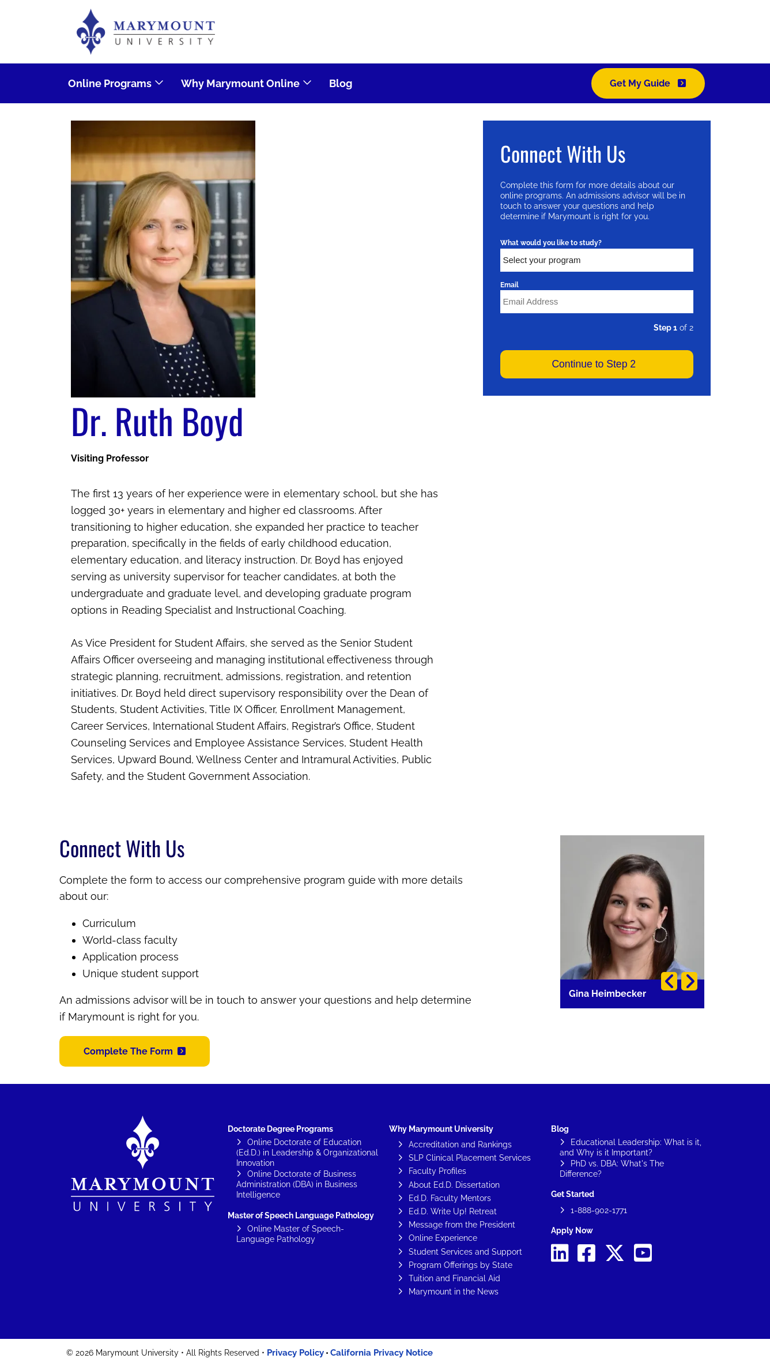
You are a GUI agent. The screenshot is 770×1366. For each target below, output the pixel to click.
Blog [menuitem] (340, 83)
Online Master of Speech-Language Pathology (290, 1234)
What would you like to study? (551, 243)
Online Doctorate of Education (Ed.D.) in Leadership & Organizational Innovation (307, 1153)
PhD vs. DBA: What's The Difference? (612, 1169)
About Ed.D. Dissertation (454, 1184)
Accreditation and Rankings (460, 1144)
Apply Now (572, 1230)
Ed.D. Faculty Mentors (450, 1198)
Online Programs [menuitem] (110, 83)
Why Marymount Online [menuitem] (240, 83)
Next (689, 981)
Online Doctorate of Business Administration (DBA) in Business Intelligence (296, 1184)
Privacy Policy (295, 1353)
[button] (135, 1051)
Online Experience (443, 1238)
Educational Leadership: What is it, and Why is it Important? (630, 1147)
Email (509, 285)
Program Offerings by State (460, 1265)
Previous (669, 981)
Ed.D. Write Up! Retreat (453, 1211)
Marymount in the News (454, 1291)
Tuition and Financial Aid (454, 1278)
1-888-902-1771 (599, 1210)
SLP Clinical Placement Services (470, 1157)
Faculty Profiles (437, 1171)
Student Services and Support (465, 1251)
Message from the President (462, 1224)
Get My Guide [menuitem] (641, 83)
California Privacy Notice (381, 1353)
